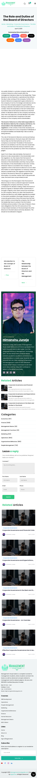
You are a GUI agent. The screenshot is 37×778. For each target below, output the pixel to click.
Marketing (9, 24)
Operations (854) (6, 438)
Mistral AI (10, 40)
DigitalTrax (13, 774)
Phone (21, 486)
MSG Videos (4, 722)
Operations (4, 702)
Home (3, 24)
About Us (4, 733)
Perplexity (15, 36)
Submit (8, 497)
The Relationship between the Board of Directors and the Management (27, 272)
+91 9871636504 (7, 689)
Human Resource (6, 716)
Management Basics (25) (9, 426)
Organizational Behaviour (8, 711)
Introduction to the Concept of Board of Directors (9, 268)
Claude (24, 36)
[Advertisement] (18, 70)
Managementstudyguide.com (19, 772)
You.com (26, 40)
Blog (2, 736)
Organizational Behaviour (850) (11, 441)
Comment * (5, 461)
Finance (3, 713)
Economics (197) (6, 419)
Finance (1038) (5, 422)
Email (3, 486)
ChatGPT (6, 36)
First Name (5, 476)
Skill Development (6, 699)
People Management (7, 705)
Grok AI (31, 36)
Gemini (18, 40)
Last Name (23, 476)
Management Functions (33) (10, 430)
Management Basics (7, 719)
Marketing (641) (6, 434)
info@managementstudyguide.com (13, 691)
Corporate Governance (21, 24)
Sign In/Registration (7, 739)
